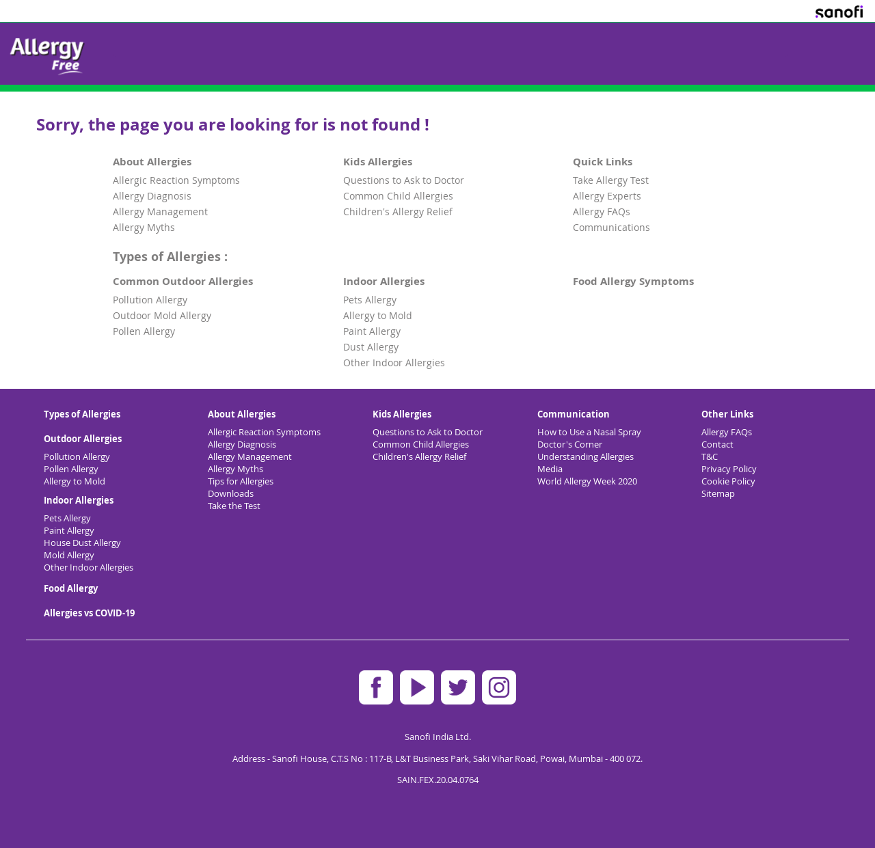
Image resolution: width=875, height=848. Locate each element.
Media (550, 469)
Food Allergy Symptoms (633, 281)
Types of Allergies (82, 414)
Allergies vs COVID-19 (89, 613)
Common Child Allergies (398, 195)
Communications (611, 227)
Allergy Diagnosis (152, 195)
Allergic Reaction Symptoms (176, 180)
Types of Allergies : (170, 256)
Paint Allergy (372, 331)
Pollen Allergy (144, 331)
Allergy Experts (607, 195)
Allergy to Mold (377, 315)
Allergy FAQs (601, 211)
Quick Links (602, 161)
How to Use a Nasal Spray (589, 432)
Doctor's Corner (569, 444)
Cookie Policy (728, 481)
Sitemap (718, 493)
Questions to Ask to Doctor (403, 180)
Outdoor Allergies (83, 438)
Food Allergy (71, 588)
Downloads (231, 493)
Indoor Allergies (384, 281)
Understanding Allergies (585, 456)
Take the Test (234, 506)
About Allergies (152, 161)
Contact (717, 444)
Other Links (727, 414)
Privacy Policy (729, 469)
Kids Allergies (377, 161)
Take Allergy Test (611, 180)
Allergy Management (160, 211)
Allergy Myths (144, 227)
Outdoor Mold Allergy (162, 315)
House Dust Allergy (82, 542)
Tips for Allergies (240, 481)
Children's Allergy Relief (398, 211)
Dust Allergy (371, 346)
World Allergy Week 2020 (587, 481)
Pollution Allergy (150, 299)
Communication (573, 414)
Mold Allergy (69, 555)
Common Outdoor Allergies (183, 281)
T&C (709, 456)
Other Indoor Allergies (394, 362)
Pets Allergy (369, 299)
